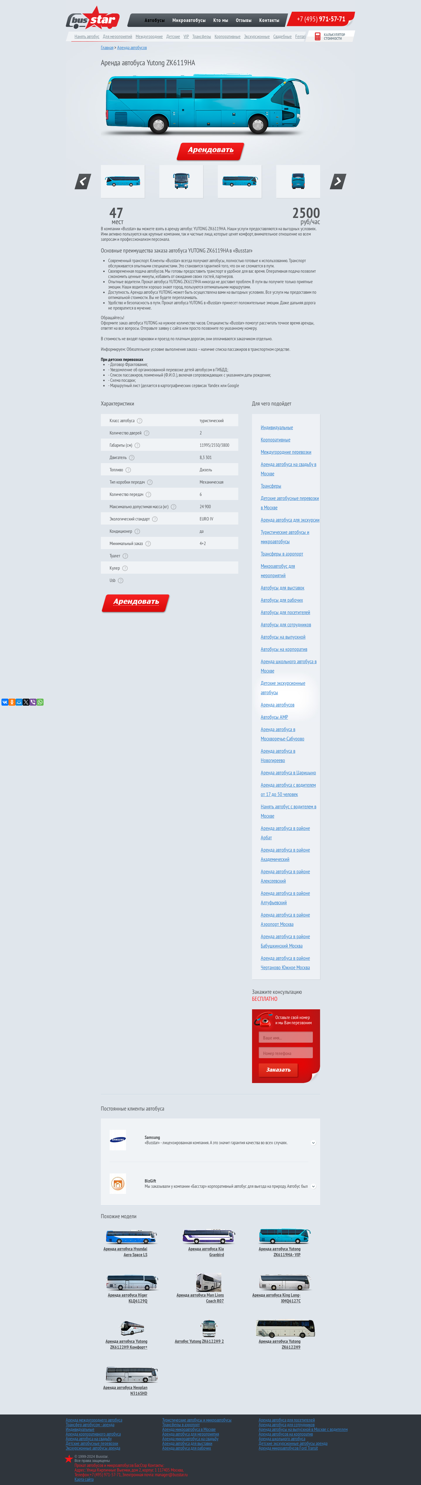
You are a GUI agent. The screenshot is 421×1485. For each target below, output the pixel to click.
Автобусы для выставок (282, 587)
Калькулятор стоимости (330, 36)
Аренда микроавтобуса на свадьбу (190, 1438)
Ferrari (300, 36)
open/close (313, 1143)
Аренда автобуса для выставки (187, 1443)
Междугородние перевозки (286, 451)
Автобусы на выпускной (283, 636)
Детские (173, 36)
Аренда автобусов (132, 47)
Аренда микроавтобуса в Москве (189, 1429)
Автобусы (155, 20)
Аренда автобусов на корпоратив (286, 1434)
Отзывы (244, 20)
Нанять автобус (87, 36)
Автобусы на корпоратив (284, 649)
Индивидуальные (277, 427)
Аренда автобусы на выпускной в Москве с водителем (303, 1429)
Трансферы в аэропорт (282, 553)
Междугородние (149, 36)
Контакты (269, 20)
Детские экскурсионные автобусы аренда (293, 1443)
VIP (186, 36)
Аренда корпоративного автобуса (93, 1434)
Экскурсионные (257, 36)
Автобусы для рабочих (282, 600)
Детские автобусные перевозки (92, 1443)
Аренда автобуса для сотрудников (287, 1424)
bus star (93, 17)
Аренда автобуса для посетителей (287, 1420)
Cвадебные (282, 36)
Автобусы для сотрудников (286, 624)
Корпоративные (228, 36)
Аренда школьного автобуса (282, 1438)
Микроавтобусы (189, 20)
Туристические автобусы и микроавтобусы (197, 1420)
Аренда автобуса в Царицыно (288, 772)
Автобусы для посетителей (285, 612)
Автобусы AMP (274, 717)
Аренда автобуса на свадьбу (89, 1438)
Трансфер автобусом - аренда (90, 1424)
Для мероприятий (117, 36)
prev (83, 181)
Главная (107, 47)
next (337, 181)
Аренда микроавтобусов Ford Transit (288, 1448)
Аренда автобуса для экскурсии (290, 519)
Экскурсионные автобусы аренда (93, 1448)
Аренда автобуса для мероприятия (190, 1434)
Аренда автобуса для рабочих (186, 1448)
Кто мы (220, 20)
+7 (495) (321, 18)
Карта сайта (84, 1479)
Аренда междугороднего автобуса (94, 1420)
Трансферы (201, 36)
